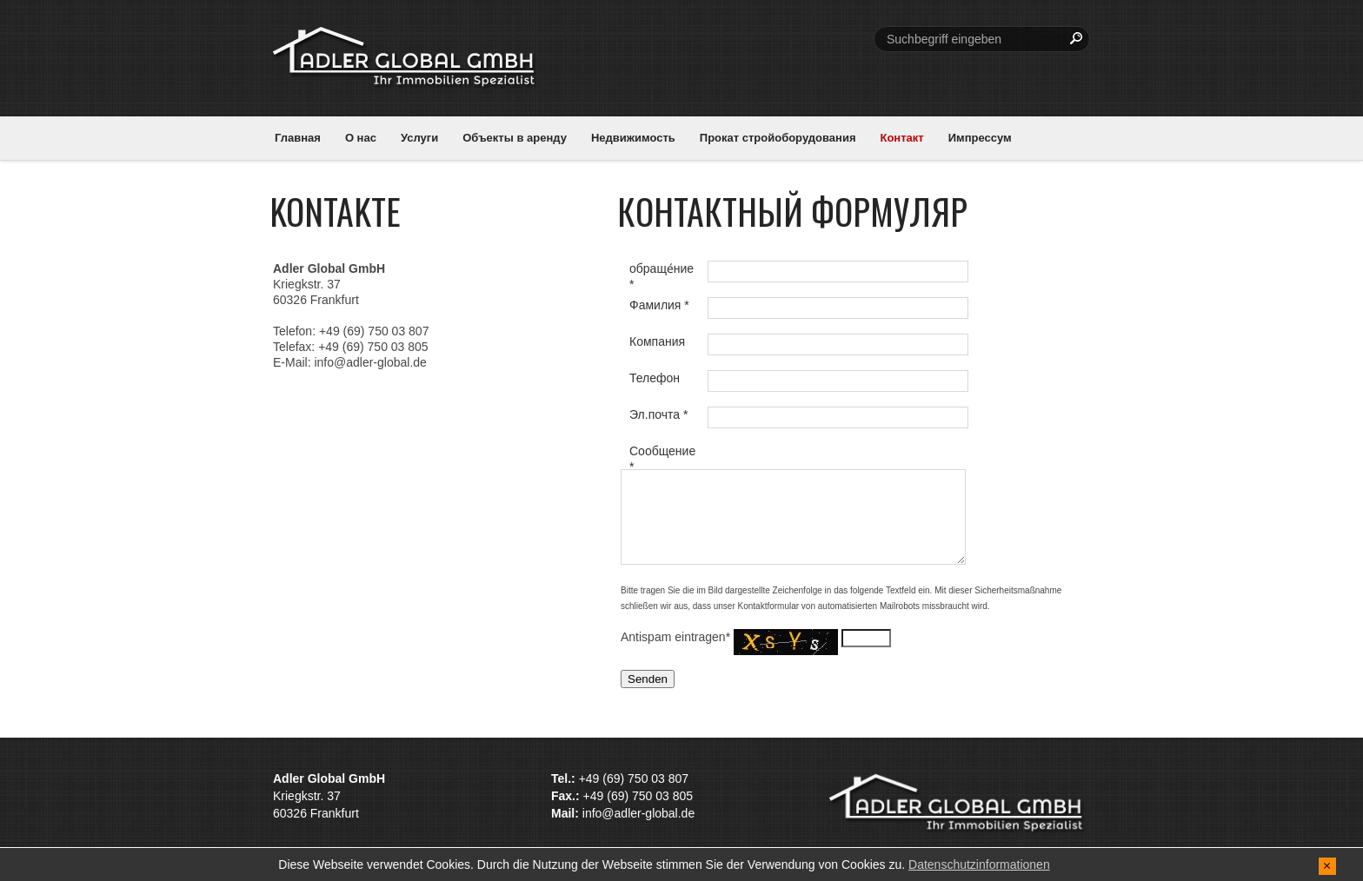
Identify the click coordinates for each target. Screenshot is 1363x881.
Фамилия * (659, 305)
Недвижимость (633, 137)
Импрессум (980, 137)
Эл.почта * (658, 414)
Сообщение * (662, 456)
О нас (360, 137)
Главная (298, 137)
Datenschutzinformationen (979, 864)
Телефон (654, 378)
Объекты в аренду (514, 137)
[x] (1327, 865)
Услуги (419, 137)
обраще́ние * (661, 274)
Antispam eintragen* (677, 637)
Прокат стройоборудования (778, 137)
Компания (657, 341)
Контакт (901, 137)
